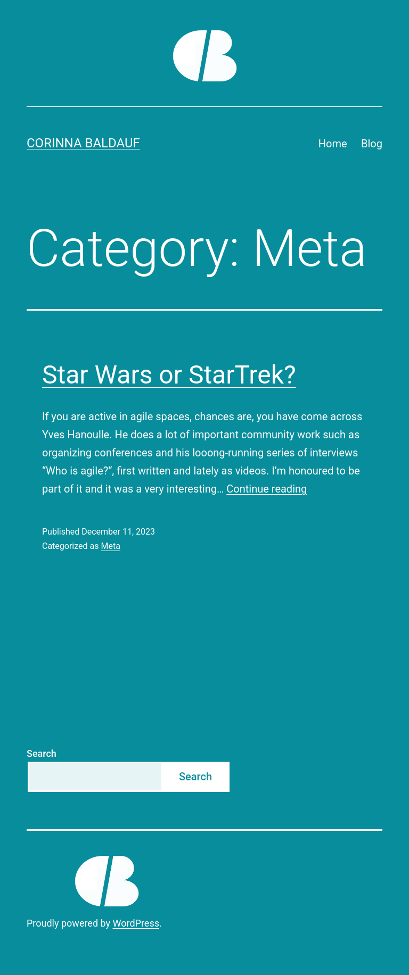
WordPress (136, 923)
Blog (371, 143)
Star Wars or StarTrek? (169, 375)
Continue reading (266, 488)
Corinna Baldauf (83, 143)
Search (41, 753)
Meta (110, 546)
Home (332, 143)
